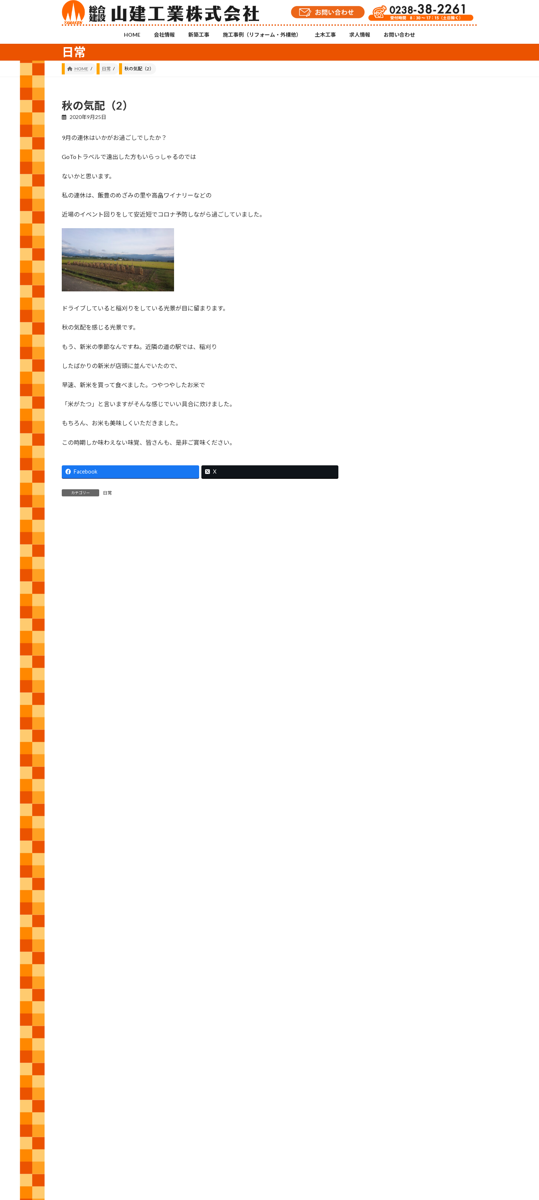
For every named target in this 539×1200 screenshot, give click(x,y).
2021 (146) (385, 891)
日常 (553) (384, 707)
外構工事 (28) (388, 662)
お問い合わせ (323, 1068)
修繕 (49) (383, 639)
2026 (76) (384, 777)
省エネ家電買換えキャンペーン (449, 354)
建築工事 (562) (390, 685)
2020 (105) (385, 913)
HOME (76, 1068)
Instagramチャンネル (269, 1030)
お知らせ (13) (388, 616)
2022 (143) (385, 868)
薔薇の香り (440, 242)
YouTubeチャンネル (411, 1035)
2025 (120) (385, 800)
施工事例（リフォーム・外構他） (196, 1068)
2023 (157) (385, 845)
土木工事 (253, 1068)
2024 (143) (385, 823)
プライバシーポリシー (373, 1068)
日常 (107, 493)
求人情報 (286, 1068)
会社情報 (106, 1068)
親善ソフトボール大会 (449, 463)
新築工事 (139, 1068)
